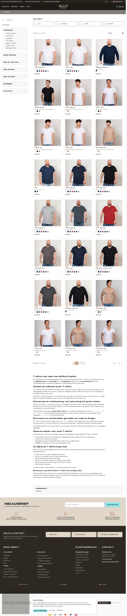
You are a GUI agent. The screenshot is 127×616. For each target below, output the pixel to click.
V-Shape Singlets (42, 574)
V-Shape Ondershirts (9, 574)
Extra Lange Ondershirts (10, 577)
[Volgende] (84, 363)
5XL (103, 411)
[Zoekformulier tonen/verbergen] (117, 7)
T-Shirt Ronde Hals (40, 67)
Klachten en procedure (82, 560)
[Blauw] (39, 71)
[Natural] (39, 111)
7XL (37, 413)
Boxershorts (7, 560)
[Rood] (41, 71)
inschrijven (112, 505)
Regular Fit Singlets (43, 572)
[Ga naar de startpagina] (63, 6)
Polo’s (5, 563)
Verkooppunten (80, 570)
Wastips (77, 565)
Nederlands (118, 1)
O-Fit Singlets (41, 569)
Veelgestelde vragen (82, 552)
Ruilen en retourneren (81, 557)
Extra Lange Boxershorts (44, 563)
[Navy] (46, 71)
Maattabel (78, 562)
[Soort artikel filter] (15, 55)
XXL (94, 411)
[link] (73, 363)
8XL (42, 413)
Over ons (78, 573)
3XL (97, 411)
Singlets (5, 558)
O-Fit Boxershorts (42, 555)
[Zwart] (37, 71)
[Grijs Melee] (48, 71)
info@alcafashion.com (110, 562)
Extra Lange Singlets (43, 577)
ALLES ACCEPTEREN (40, 610)
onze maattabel (45, 415)
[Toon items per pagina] (121, 363)
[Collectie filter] (15, 91)
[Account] (120, 7)
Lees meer (52, 610)
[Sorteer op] (114, 33)
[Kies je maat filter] (15, 69)
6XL (34, 413)
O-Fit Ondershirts (8, 569)
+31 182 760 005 (107, 559)
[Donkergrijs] (43, 71)
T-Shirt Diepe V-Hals (101, 147)
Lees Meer (38, 491)
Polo (36, 187)
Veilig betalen (79, 568)
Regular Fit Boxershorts (44, 558)
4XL (100, 411)
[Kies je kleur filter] (15, 76)
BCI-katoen (64, 421)
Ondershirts (6, 555)
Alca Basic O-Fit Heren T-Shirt (104, 268)
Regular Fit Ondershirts (10, 571)
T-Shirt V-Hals (69, 67)
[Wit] (35, 71)
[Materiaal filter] (15, 84)
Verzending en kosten (81, 554)
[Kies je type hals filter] (15, 62)
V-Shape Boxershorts (43, 561)
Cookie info (59, 610)
